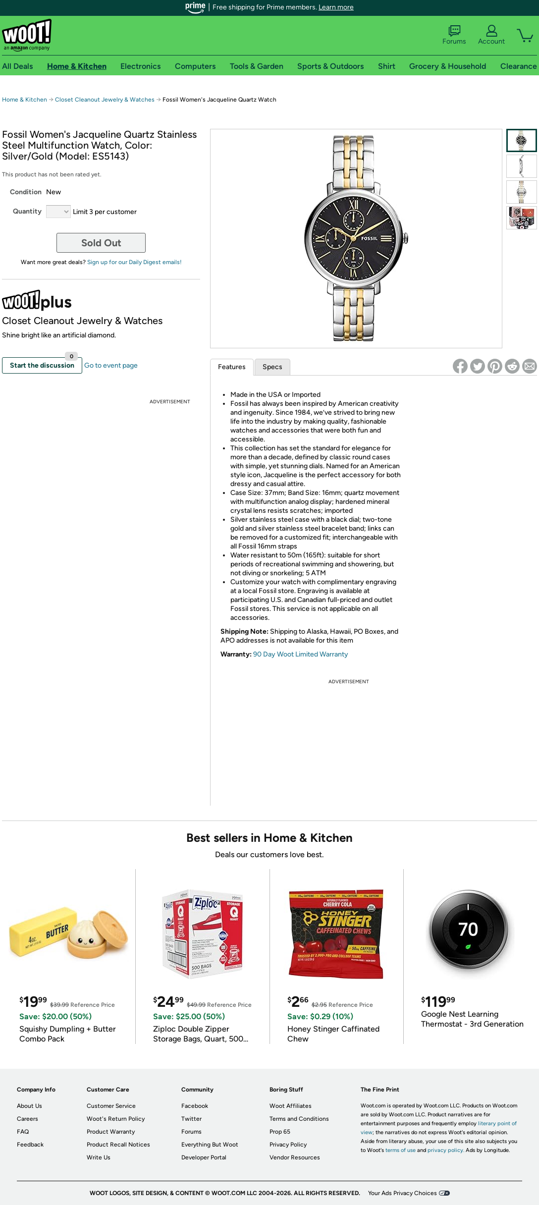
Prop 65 (280, 1131)
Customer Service (111, 1105)
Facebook (194, 1105)
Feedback (30, 1144)
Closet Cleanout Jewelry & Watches (105, 99)
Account (491, 35)
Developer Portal (203, 1157)
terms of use (400, 1150)
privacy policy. (446, 1150)
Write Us (98, 1157)
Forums (454, 35)
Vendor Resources (295, 1157)
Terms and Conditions (299, 1118)
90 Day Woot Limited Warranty (300, 654)
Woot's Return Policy (116, 1118)
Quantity (27, 211)
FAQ (23, 1131)
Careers (27, 1118)
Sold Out (101, 243)
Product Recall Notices (118, 1144)
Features (232, 367)
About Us (29, 1105)
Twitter (191, 1118)
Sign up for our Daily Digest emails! (134, 262)
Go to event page (111, 365)
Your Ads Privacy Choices (402, 1193)
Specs (272, 367)
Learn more (336, 7)
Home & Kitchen (24, 99)
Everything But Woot (209, 1144)
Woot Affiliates (291, 1105)
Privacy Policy (288, 1144)
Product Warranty (111, 1131)
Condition (26, 192)
